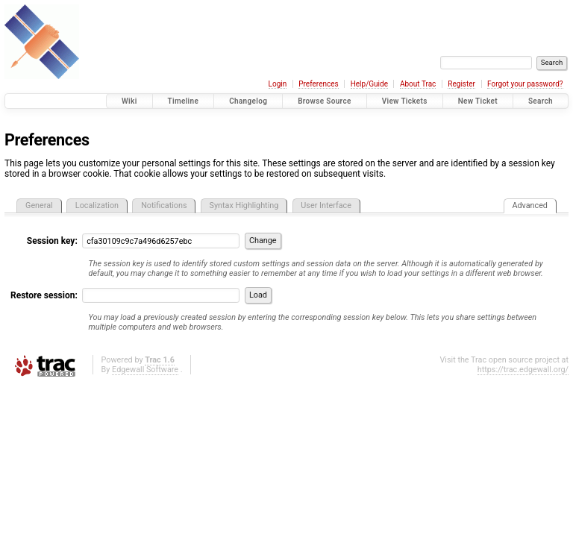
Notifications (164, 205)
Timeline (183, 101)
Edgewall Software (145, 369)
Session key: (52, 241)
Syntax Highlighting (244, 205)
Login (278, 84)
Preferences (318, 84)
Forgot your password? (525, 84)
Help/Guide (369, 84)
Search (540, 101)
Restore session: (44, 295)
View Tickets (405, 101)
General (39, 205)
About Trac (418, 84)
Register (461, 84)
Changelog (248, 101)
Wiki (129, 101)
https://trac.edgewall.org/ (523, 369)
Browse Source (324, 101)
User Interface (326, 205)
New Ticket (478, 101)
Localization (97, 205)
